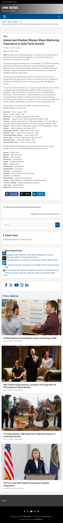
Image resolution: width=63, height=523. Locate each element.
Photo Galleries (11, 296)
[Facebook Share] (12, 194)
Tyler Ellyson (18, 341)
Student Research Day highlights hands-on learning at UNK (30, 338)
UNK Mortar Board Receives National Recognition (23, 207)
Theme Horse (46, 516)
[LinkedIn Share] (38, 194)
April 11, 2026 (8, 439)
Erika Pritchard (18, 488)
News (5, 36)
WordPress (39, 519)
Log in (4, 500)
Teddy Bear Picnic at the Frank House (44, 214)
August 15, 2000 (9, 48)
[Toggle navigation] (4, 16)
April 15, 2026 (8, 390)
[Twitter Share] (25, 194)
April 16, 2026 (8, 341)
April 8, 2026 (7, 488)
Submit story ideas (10, 240)
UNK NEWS (10, 8)
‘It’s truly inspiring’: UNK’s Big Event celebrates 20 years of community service (31, 270)
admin (18, 48)
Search (57, 224)
